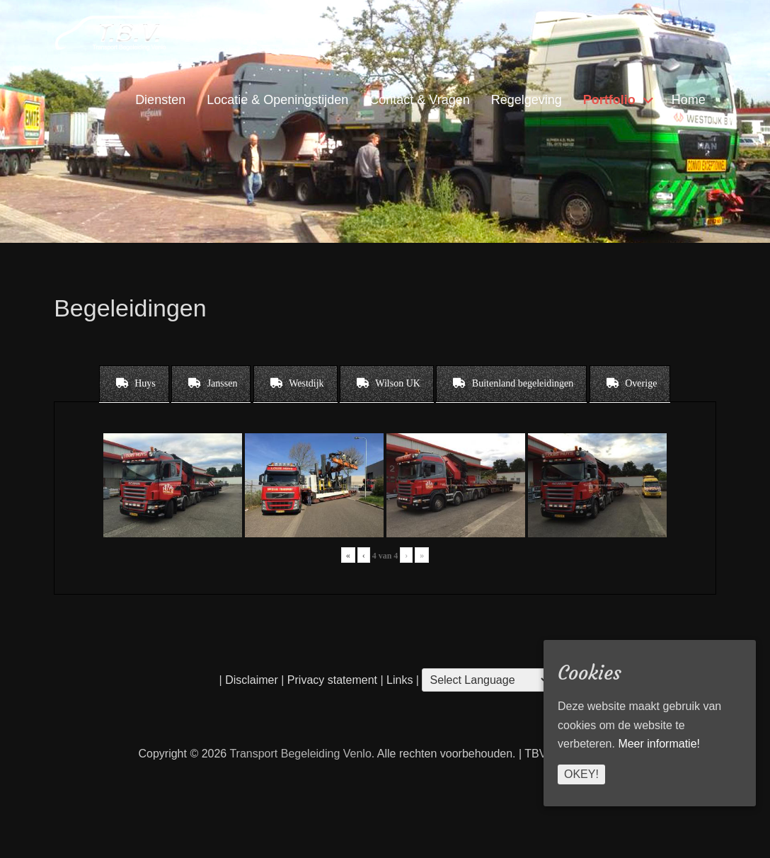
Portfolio (609, 100)
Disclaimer (251, 680)
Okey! (581, 774)
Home (689, 100)
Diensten (160, 100)
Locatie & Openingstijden (277, 100)
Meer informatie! (659, 744)
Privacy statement (332, 680)
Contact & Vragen (419, 100)
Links (398, 680)
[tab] (134, 383)
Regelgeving (526, 100)
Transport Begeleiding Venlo (300, 754)
